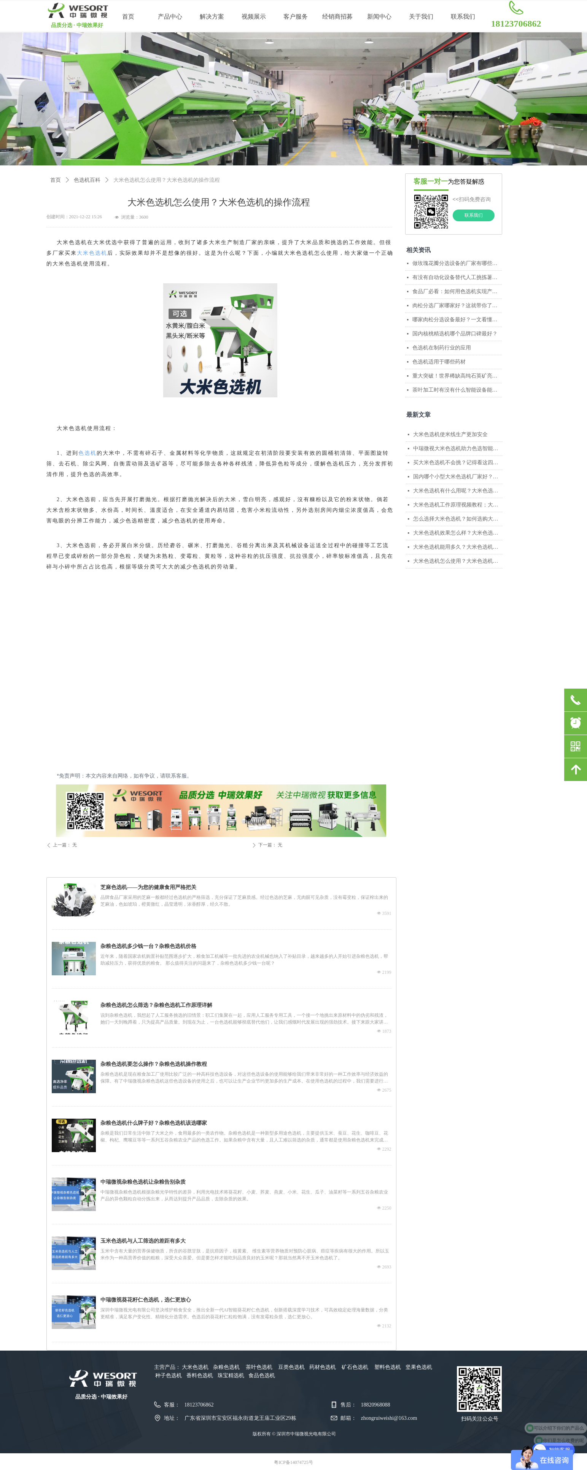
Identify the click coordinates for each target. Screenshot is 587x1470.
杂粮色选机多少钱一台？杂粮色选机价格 (148, 946)
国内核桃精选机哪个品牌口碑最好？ (455, 334)
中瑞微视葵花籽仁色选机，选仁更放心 (145, 1300)
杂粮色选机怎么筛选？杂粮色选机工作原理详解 (156, 1005)
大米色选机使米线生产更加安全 (450, 434)
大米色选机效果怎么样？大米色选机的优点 (458, 533)
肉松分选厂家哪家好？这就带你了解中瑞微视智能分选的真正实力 (457, 305)
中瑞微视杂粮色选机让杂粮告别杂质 (143, 1182)
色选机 (87, 453)
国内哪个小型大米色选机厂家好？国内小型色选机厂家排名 (458, 476)
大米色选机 (92, 253)
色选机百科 (87, 180)
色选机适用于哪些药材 (439, 362)
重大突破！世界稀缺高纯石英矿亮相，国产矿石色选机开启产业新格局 (457, 376)
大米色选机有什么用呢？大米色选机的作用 (458, 491)
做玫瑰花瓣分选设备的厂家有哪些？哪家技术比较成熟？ (457, 263)
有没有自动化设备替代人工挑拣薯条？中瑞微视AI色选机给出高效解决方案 (457, 277)
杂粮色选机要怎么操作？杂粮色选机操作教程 (153, 1064)
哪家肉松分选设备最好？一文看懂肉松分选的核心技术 (457, 319)
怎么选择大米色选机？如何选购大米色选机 (458, 519)
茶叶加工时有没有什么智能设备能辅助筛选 (457, 390)
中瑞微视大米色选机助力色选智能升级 (458, 448)
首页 (55, 180)
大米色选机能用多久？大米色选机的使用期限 (458, 547)
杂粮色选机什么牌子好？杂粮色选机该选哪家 (153, 1123)
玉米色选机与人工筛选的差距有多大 (143, 1241)
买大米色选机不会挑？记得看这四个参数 (458, 462)
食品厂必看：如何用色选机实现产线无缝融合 (457, 291)
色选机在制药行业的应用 (441, 348)
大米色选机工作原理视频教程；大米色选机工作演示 (458, 505)
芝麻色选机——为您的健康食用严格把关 (148, 887)
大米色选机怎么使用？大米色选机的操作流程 (458, 561)
